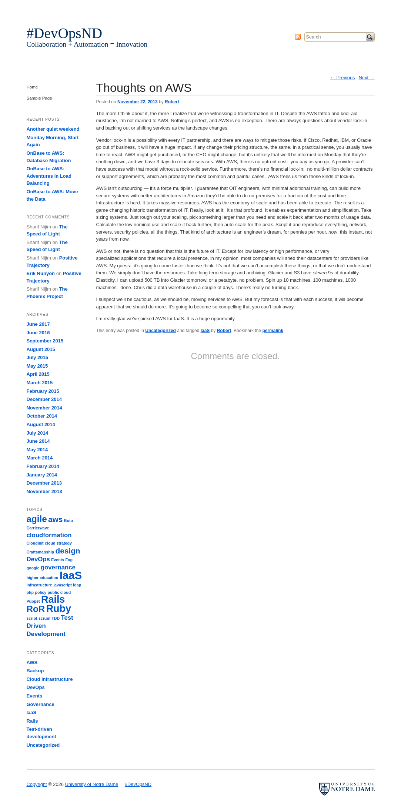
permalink (272, 330)
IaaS (205, 330)
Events (35, 696)
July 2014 (38, 433)
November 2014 (44, 408)
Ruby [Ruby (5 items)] (58, 608)
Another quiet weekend (53, 129)
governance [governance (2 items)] (58, 567)
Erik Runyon (41, 273)
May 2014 (37, 449)
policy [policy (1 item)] (40, 592)
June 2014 (38, 441)
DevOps (36, 687)
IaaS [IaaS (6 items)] (71, 575)
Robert (172, 101)
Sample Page (39, 98)
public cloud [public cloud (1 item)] (59, 592)
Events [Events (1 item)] (57, 560)
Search (370, 37)
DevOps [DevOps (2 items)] (38, 559)
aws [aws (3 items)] (55, 519)
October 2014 (42, 416)
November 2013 (44, 491)
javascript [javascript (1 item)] (62, 585)
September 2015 (45, 341)
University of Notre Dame (84, 9)
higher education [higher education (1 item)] (43, 577)
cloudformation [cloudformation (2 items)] (49, 535)
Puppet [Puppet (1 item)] (33, 601)
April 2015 (38, 374)
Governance (40, 704)
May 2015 (37, 366)
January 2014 (42, 475)
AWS (32, 662)
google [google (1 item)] (33, 568)
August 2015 (41, 349)
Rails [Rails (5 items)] (53, 599)
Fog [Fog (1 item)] (69, 560)
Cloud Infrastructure (50, 679)
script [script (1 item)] (32, 618)
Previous (342, 77)
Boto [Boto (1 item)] (68, 520)
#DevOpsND (65, 33)
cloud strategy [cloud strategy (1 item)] (58, 543)
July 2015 (38, 357)
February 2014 (43, 466)
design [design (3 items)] (67, 550)
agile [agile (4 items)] (37, 519)
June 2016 (38, 332)
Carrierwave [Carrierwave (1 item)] (38, 528)
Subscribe (298, 37)
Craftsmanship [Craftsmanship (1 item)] (40, 552)
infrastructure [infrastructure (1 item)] (39, 585)
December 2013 (44, 483)
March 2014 (40, 458)
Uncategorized (160, 330)
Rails (32, 721)
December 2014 (44, 399)
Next (367, 77)
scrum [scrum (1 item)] (44, 618)
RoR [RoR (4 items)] (36, 609)
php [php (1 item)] (30, 592)
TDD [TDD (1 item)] (55, 618)
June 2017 (38, 324)
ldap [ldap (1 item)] (77, 585)
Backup (35, 670)
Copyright (37, 784)
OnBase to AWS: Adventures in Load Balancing (49, 176)
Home (32, 87)
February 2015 (43, 391)
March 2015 (40, 382)
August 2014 (41, 424)
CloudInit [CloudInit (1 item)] (35, 543)
